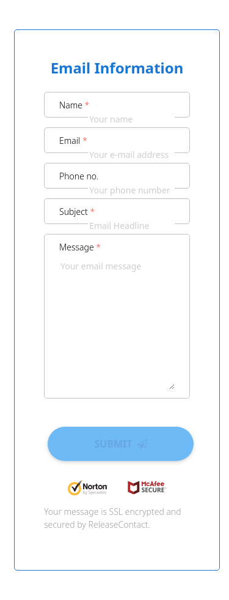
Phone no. (79, 176)
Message (80, 247)
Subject (77, 211)
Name (74, 105)
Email (73, 140)
